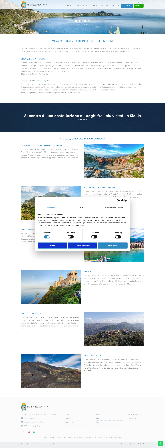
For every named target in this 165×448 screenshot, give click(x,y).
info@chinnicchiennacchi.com (34, 422)
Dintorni (104, 6)
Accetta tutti (112, 245)
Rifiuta (52, 245)
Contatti (115, 6)
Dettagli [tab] (82, 208)
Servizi (93, 6)
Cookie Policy (132, 418)
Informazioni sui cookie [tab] (114, 208)
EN (142, 2)
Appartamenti (81, 6)
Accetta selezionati (82, 245)
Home (78, 24)
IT (139, 2)
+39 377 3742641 (29, 419)
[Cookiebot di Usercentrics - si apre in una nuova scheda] (118, 200)
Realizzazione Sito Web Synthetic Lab (132, 444)
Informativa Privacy (134, 415)
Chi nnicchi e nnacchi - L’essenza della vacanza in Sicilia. (38, 444)
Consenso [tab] (51, 208)
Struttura (67, 6)
